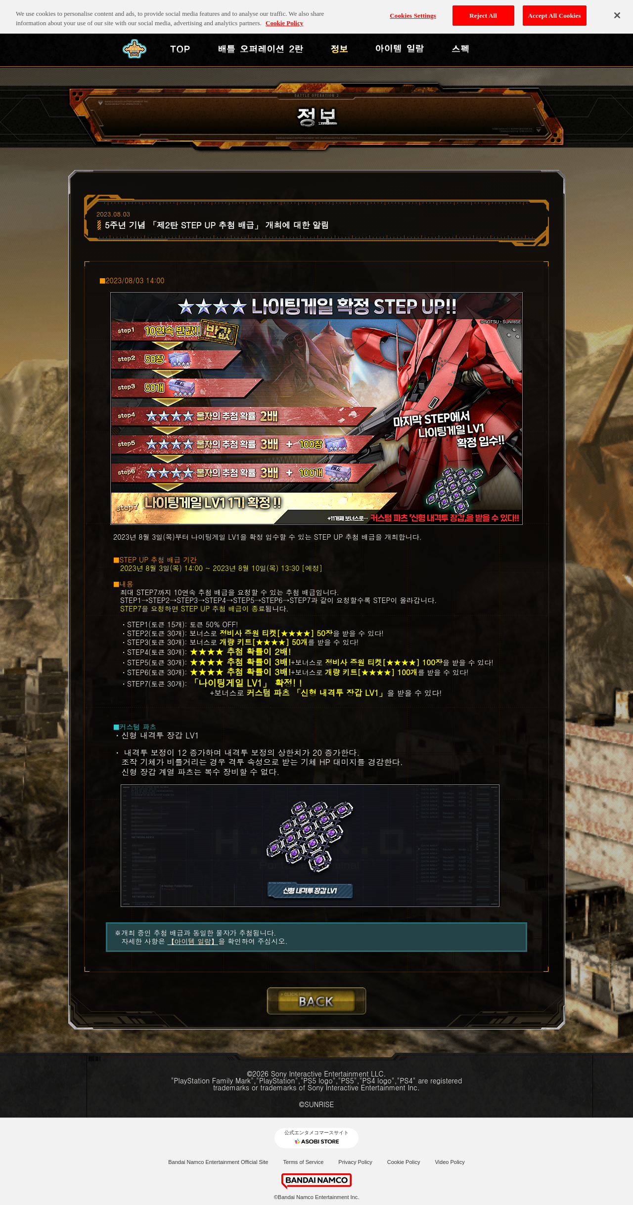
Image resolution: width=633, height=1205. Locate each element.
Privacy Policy (355, 1162)
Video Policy (449, 1162)
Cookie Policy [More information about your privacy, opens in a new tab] (284, 18)
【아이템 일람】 (193, 941)
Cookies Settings (413, 10)
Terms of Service (303, 1162)
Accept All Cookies (554, 10)
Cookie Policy (403, 1162)
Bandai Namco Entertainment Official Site (218, 1162)
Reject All (483, 10)
